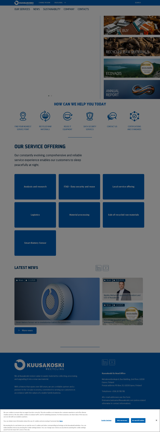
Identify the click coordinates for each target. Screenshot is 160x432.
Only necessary (122, 420)
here (61, 421)
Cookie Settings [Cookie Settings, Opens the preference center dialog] (106, 420)
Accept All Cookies (138, 420)
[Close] (156, 420)
